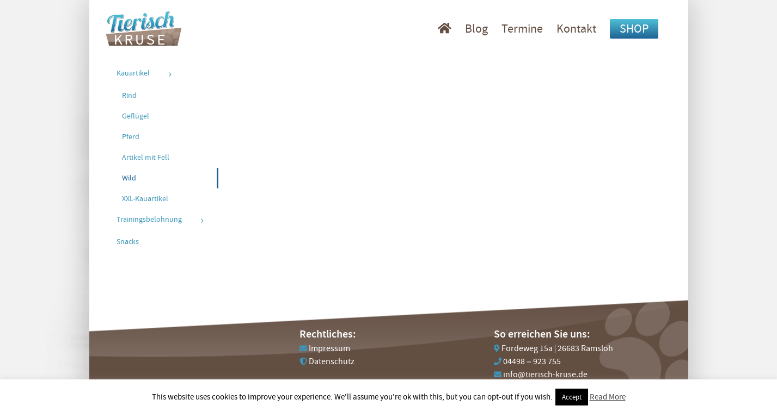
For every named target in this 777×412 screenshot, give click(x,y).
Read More (608, 396)
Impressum (329, 348)
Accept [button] (572, 397)
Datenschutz (331, 361)
